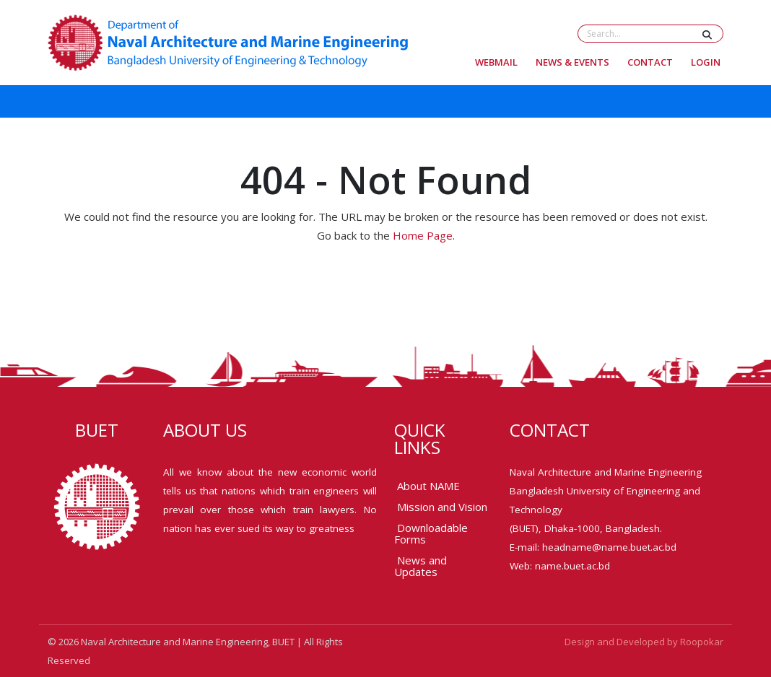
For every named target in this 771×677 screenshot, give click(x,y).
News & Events (572, 62)
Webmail (496, 62)
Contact (650, 62)
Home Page (423, 235)
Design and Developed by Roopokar (644, 641)
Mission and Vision (442, 506)
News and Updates (420, 566)
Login (705, 62)
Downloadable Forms (431, 533)
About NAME (428, 486)
